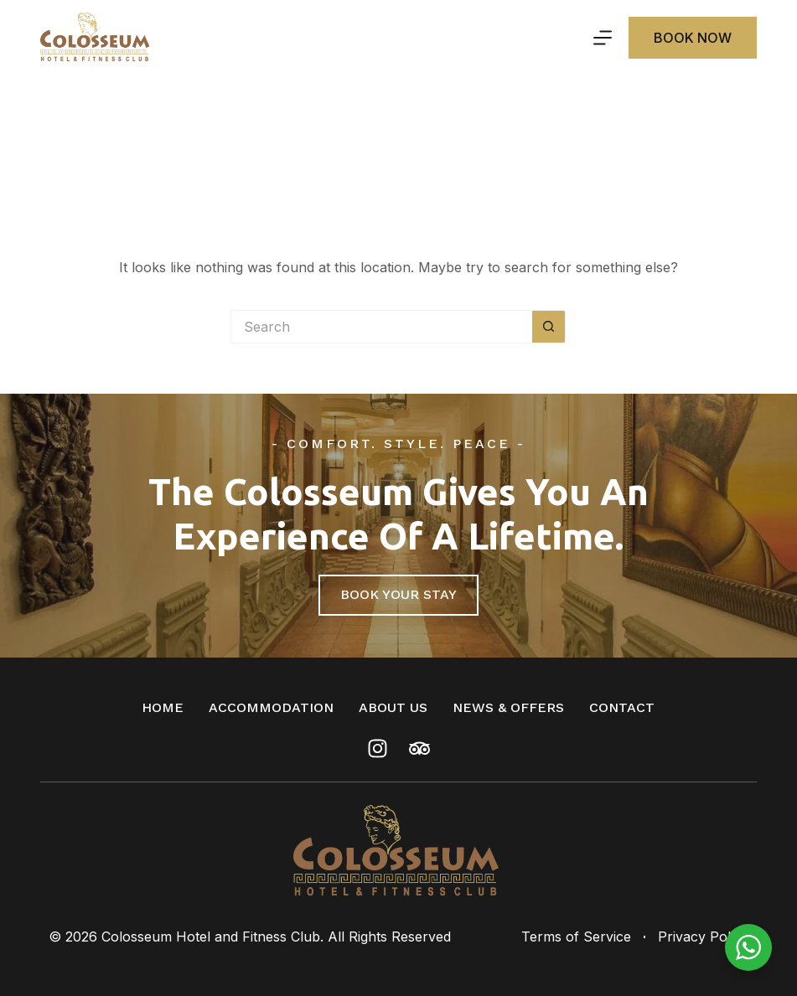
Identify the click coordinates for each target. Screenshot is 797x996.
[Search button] (549, 326)
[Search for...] (381, 326)
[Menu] (602, 37)
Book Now (693, 37)
